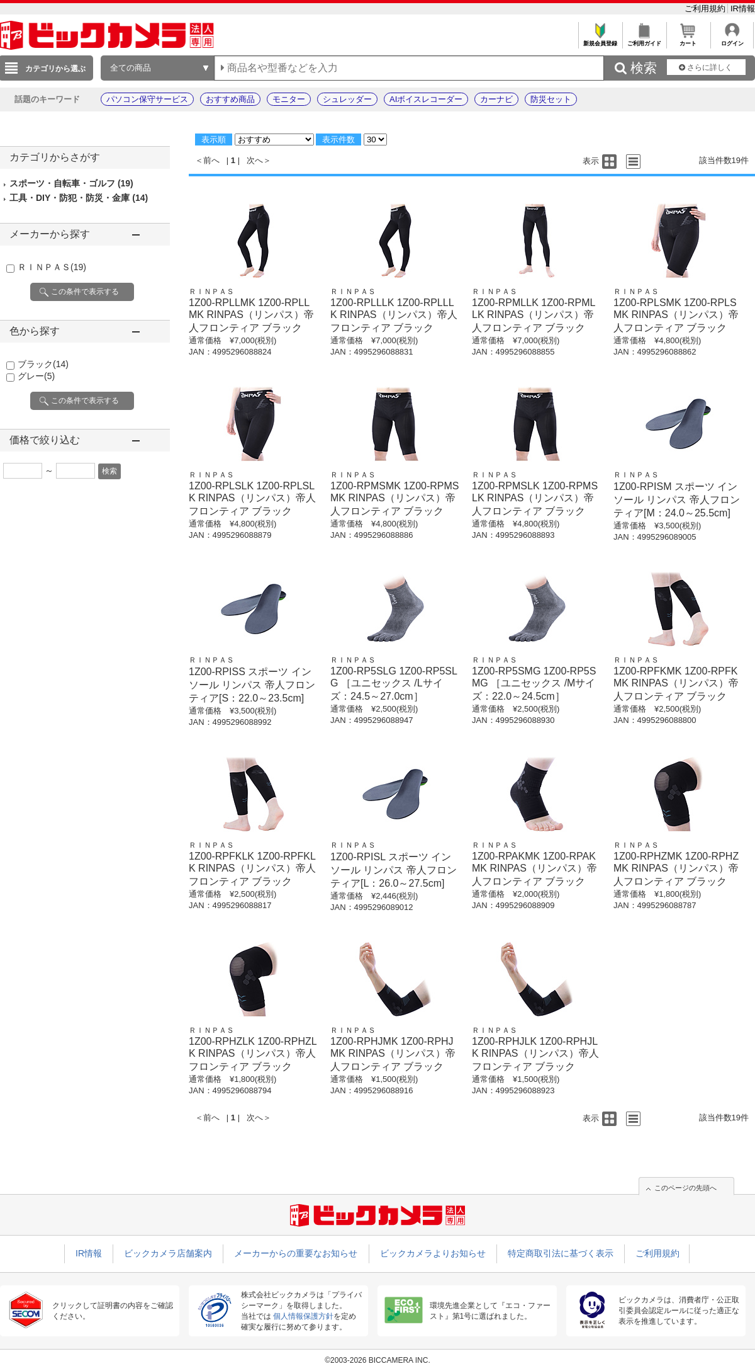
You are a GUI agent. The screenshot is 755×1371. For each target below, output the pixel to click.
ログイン (732, 40)
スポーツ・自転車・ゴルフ (71, 183)
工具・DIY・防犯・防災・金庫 (78, 198)
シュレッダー (347, 99)
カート (688, 40)
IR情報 (742, 8)
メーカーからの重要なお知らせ (295, 1253)
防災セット (550, 99)
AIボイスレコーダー (425, 99)
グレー (36, 376)
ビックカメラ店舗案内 (168, 1253)
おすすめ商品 (230, 99)
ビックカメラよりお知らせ (433, 1253)
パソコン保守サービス (147, 99)
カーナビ (496, 99)
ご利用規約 (706, 8)
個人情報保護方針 (303, 1316)
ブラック (43, 364)
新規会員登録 (599, 40)
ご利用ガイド (644, 40)
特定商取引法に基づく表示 (560, 1253)
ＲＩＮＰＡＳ (52, 267)
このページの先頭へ (685, 1188)
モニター (288, 99)
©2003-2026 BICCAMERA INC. (377, 1360)
